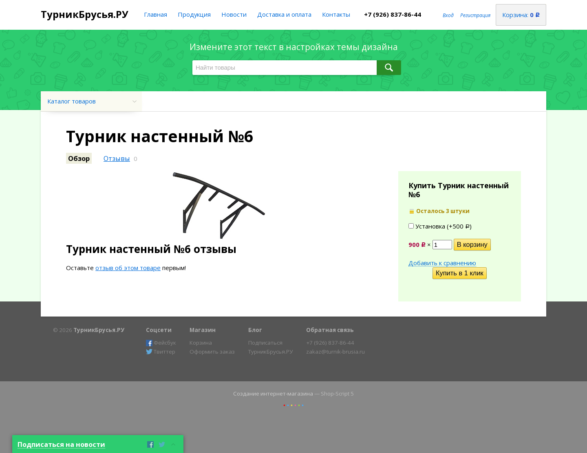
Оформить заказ (212, 351)
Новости (234, 14)
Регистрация (475, 15)
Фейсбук (161, 342)
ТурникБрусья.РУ (84, 14)
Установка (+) (440, 226)
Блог (255, 330)
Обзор (79, 158)
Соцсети (159, 330)
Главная (155, 14)
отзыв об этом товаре (128, 268)
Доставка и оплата (284, 14)
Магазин (203, 330)
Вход (448, 15)
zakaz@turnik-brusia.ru (335, 351)
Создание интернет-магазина (273, 393)
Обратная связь (330, 330)
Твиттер (160, 351)
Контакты (336, 14)
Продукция (194, 14)
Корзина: (521, 15)
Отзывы (117, 158)
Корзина (201, 342)
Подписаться (265, 342)
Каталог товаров (71, 101)
